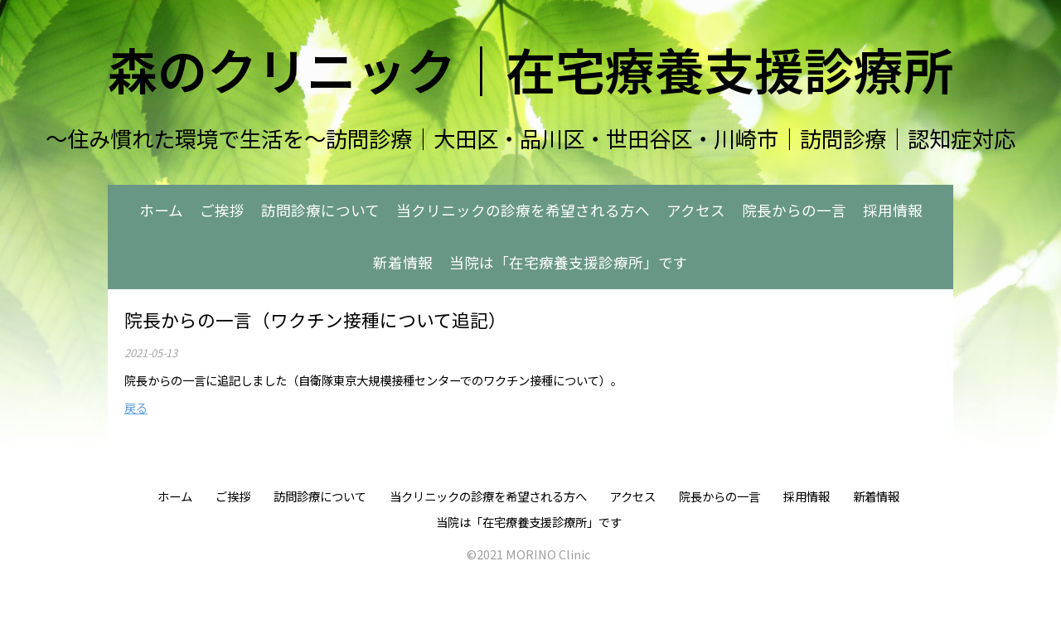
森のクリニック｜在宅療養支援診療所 (530, 68)
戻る (136, 407)
